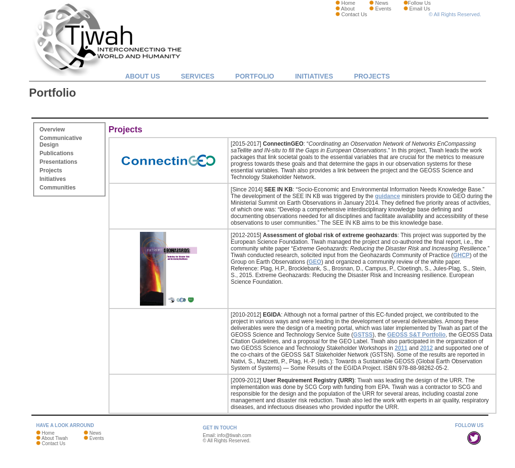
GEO (314, 262)
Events (383, 8)
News (381, 3)
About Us (142, 76)
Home (348, 3)
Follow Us (419, 3)
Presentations (58, 162)
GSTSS (363, 334)
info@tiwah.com (234, 435)
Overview (52, 129)
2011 (401, 348)
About (348, 8)
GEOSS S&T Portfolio (416, 334)
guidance (387, 196)
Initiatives (314, 76)
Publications (56, 153)
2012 (426, 348)
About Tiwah (54, 438)
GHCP (461, 255)
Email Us (419, 8)
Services (198, 76)
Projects (372, 76)
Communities (58, 187)
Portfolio (254, 76)
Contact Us (354, 14)
